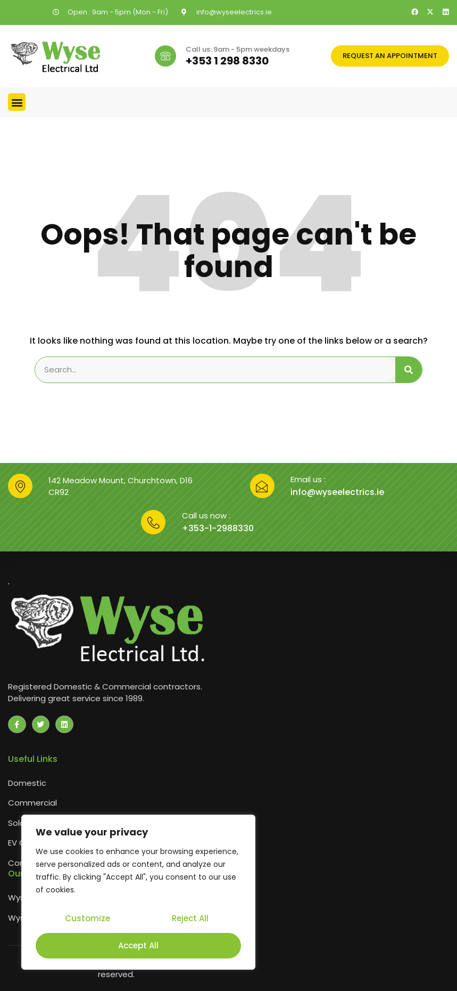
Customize (87, 919)
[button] (17, 102)
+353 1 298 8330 (227, 60)
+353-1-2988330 (218, 528)
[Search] (408, 370)
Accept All (138, 945)
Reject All (189, 919)
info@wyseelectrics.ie (337, 492)
